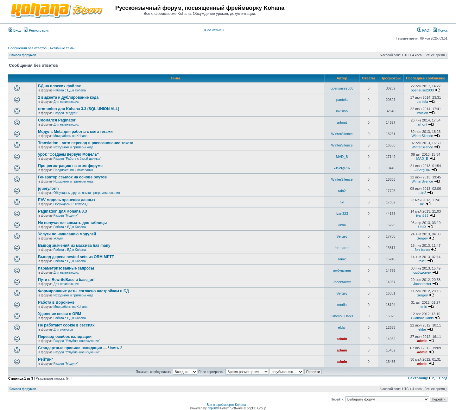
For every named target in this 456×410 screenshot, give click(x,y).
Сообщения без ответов (27, 48)
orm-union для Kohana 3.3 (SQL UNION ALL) (78, 109)
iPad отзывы (214, 30)
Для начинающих (66, 101)
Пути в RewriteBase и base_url (66, 279)
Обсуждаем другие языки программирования (87, 193)
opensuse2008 (342, 88)
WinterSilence (342, 134)
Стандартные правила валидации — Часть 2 (80, 348)
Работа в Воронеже (56, 302)
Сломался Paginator (57, 120)
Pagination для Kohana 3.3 (62, 211)
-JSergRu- (342, 168)
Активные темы (61, 48)
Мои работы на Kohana (70, 136)
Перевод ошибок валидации (65, 336)
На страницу (418, 378)
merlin (342, 305)
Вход (15, 30)
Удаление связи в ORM (59, 314)
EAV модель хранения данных (66, 200)
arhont (342, 122)
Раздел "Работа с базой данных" (77, 158)
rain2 (342, 191)
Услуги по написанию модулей (67, 234)
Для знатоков (63, 329)
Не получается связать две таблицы (72, 223)
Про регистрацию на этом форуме (70, 166)
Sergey (341, 236)
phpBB (212, 408)
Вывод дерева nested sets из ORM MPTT (76, 257)
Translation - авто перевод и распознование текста (85, 143)
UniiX (342, 225)
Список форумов (23, 55)
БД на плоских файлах (59, 86)
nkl (342, 202)
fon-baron (341, 248)
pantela (342, 100)
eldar (342, 327)
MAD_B (342, 156)
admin (342, 339)
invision (342, 111)
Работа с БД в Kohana (70, 90)
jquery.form (48, 188)
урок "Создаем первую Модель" (68, 154)
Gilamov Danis (342, 316)
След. (443, 378)
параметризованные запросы (66, 268)
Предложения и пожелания (73, 170)
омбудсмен (342, 270)
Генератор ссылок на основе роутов (72, 177)
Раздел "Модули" (66, 113)
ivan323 (342, 213)
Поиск (440, 30)
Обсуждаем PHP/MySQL (72, 204)
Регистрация (36, 30)
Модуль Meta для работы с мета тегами (75, 131)
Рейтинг (45, 359)
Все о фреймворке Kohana (226, 405)
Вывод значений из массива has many (74, 245)
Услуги (58, 238)
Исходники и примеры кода (73, 147)
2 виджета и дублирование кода (68, 97)
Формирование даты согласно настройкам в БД (83, 291)
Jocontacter (342, 282)
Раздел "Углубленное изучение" (77, 341)
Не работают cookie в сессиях (66, 325)
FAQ (423, 30)
